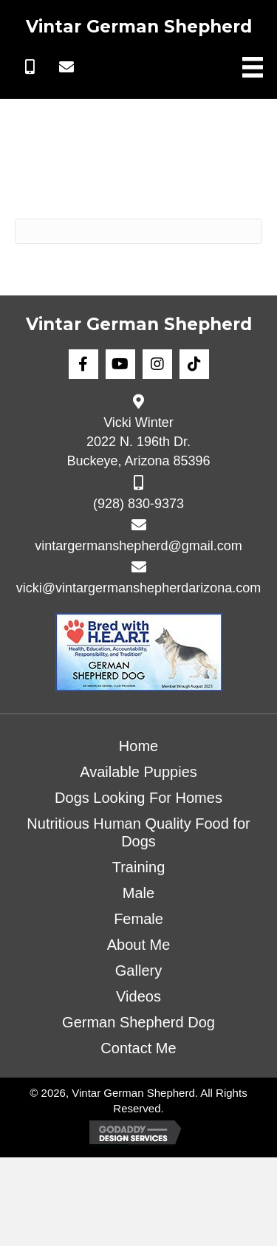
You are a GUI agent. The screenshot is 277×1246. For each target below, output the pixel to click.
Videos (138, 996)
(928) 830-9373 (138, 503)
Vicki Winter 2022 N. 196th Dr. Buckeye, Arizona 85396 (138, 441)
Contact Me (138, 1048)
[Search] (138, 231)
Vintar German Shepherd (139, 26)
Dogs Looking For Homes (138, 798)
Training (138, 867)
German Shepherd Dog (138, 1022)
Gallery (138, 970)
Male (138, 893)
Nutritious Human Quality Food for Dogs (138, 832)
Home (138, 746)
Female (138, 919)
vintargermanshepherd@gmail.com (138, 545)
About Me (139, 945)
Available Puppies (138, 772)
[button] (29, 67)
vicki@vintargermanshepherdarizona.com (138, 588)
